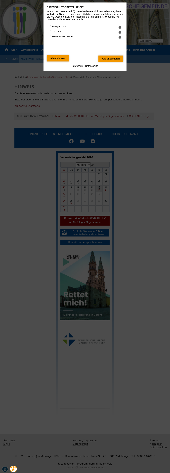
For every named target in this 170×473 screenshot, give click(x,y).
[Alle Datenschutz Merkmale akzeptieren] (110, 59)
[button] (13, 469)
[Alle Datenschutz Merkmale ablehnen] (58, 58)
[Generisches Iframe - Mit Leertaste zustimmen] (50, 36)
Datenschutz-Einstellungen (66, 7)
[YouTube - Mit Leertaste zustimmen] (50, 31)
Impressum (77, 66)
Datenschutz (91, 66)
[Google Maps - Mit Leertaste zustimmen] (50, 26)
